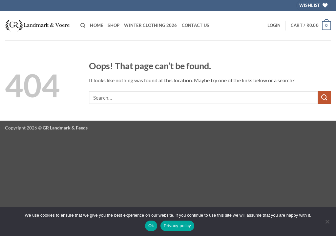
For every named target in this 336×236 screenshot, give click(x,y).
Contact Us (195, 25)
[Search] (82, 25)
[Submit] (324, 97)
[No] (327, 223)
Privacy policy (177, 225)
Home (96, 25)
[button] (274, 25)
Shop (113, 25)
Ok (151, 225)
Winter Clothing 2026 (150, 25)
